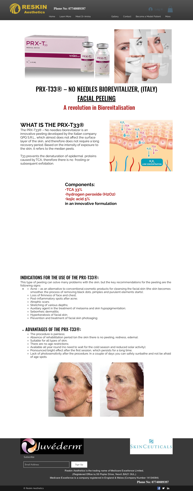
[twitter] (163, 488)
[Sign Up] (79, 465)
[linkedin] (168, 488)
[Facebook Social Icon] (158, 488)
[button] (170, 9)
